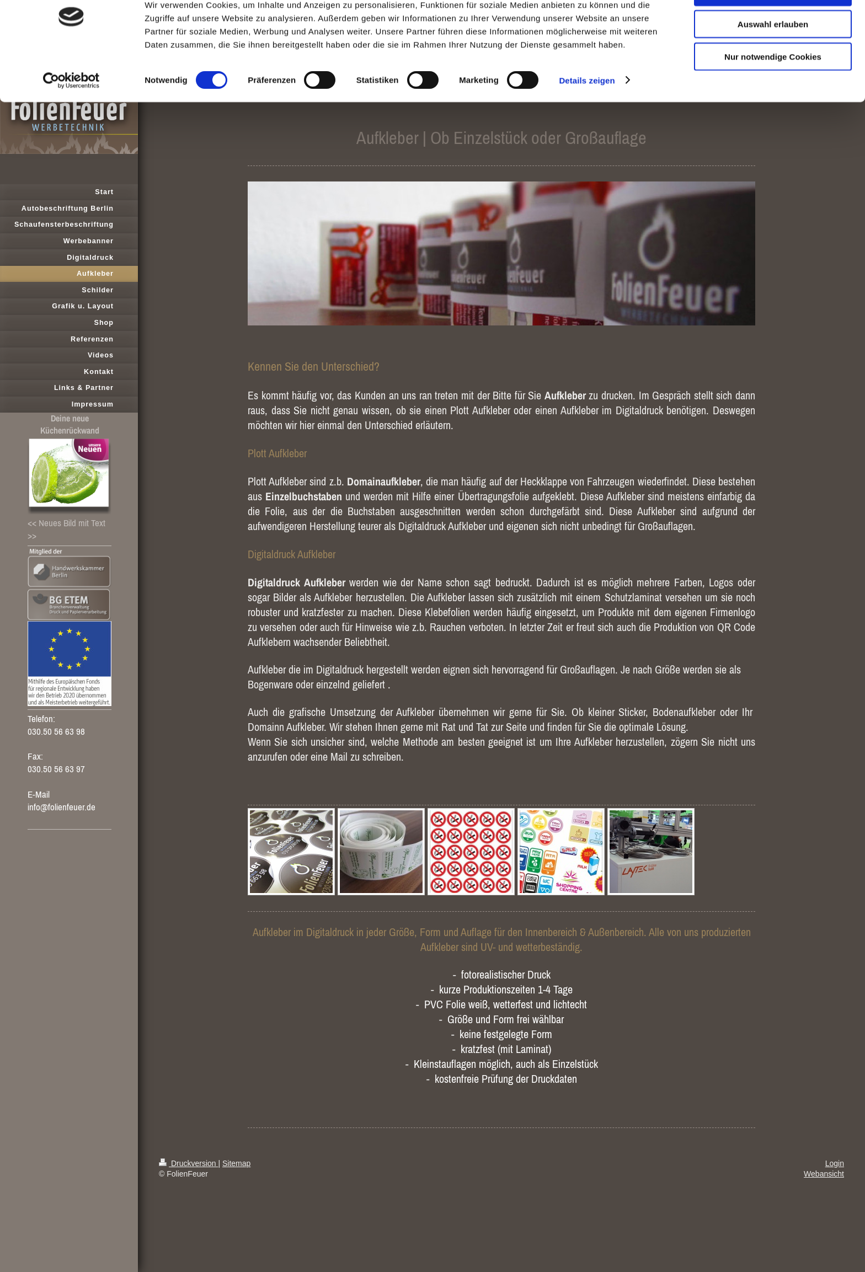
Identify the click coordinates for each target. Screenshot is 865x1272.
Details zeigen (587, 115)
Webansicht (824, 1173)
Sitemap (236, 1163)
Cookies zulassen (773, 27)
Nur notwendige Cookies (772, 92)
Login (834, 1163)
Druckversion (188, 1163)
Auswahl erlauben (773, 60)
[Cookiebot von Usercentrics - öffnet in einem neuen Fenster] (71, 116)
